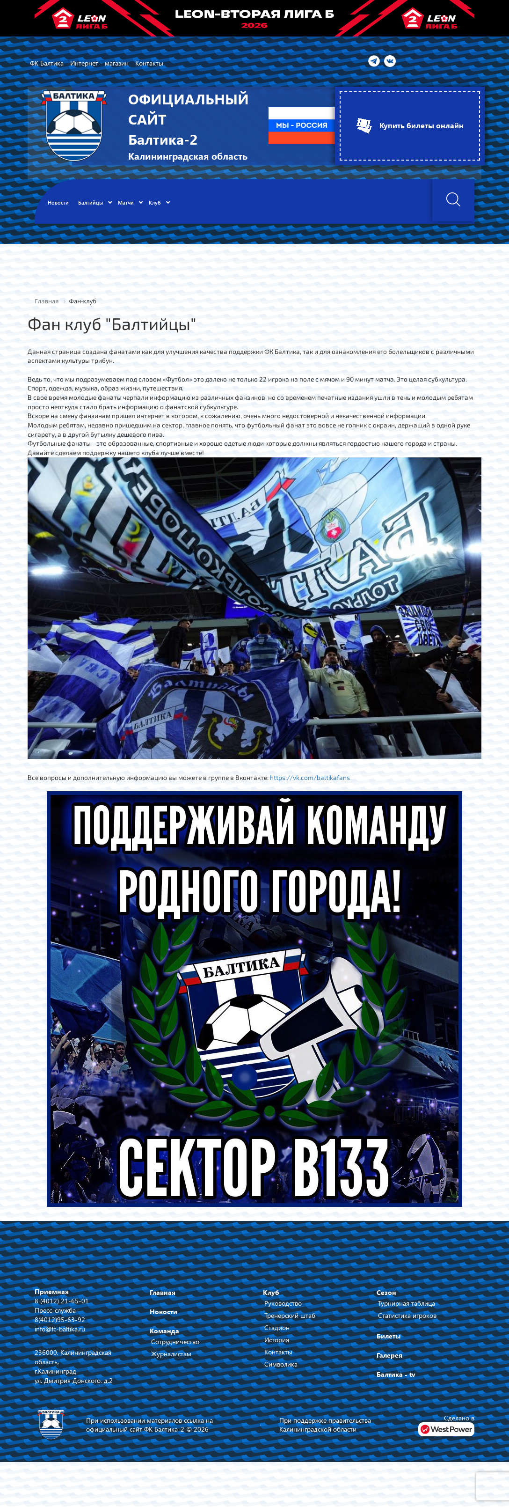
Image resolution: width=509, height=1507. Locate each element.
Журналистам (171, 1356)
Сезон (386, 1294)
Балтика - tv (396, 1376)
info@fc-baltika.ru (60, 1330)
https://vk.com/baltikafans (314, 779)
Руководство (283, 1305)
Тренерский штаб (289, 1317)
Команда (164, 1333)
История (276, 1342)
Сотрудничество (175, 1343)
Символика (281, 1366)
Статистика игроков (407, 1317)
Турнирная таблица (406, 1305)
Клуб (271, 1294)
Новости (163, 1313)
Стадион (277, 1329)
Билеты (388, 1338)
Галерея (389, 1357)
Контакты (278, 1354)
